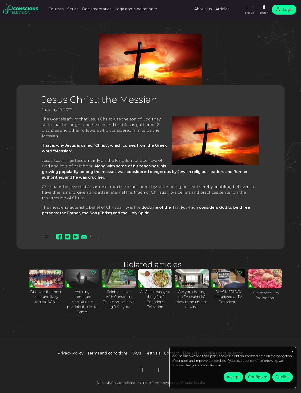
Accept (233, 377)
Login (284, 9)
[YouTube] (141, 370)
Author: (94, 237)
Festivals (152, 353)
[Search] (264, 9)
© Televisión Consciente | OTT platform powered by (150, 383)
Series (72, 9)
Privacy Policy (70, 353)
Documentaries (96, 9)
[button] (249, 9)
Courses (55, 9)
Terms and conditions (107, 353)
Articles (222, 9)
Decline (282, 377)
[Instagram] (159, 370)
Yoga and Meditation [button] (134, 9)
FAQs (136, 353)
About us (203, 9)
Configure (257, 377)
